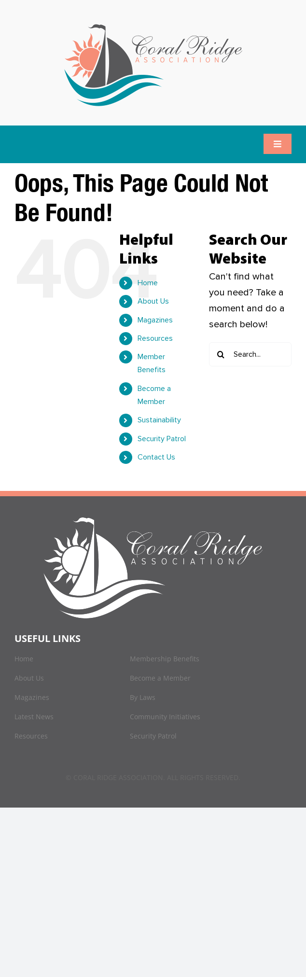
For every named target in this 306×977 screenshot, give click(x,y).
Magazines (155, 320)
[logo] (153, 24)
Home (148, 283)
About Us (153, 301)
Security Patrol (162, 439)
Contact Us (156, 457)
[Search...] (250, 354)
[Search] (221, 354)
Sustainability (159, 420)
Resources (155, 338)
